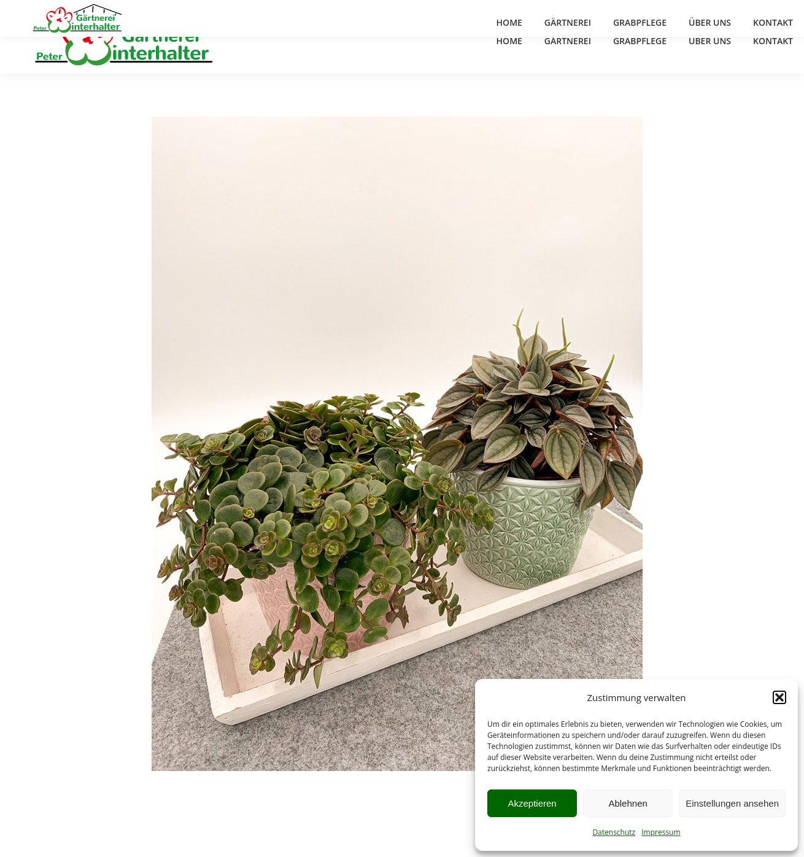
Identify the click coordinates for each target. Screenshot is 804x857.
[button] (779, 697)
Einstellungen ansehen (732, 803)
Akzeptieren (532, 803)
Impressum (660, 832)
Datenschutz (613, 832)
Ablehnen (627, 803)
